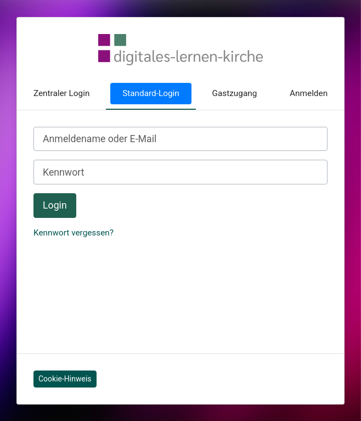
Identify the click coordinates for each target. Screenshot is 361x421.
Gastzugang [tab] (234, 93)
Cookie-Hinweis (65, 378)
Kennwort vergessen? (73, 233)
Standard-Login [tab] (150, 93)
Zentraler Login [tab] (61, 93)
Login (55, 205)
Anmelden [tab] (309, 93)
